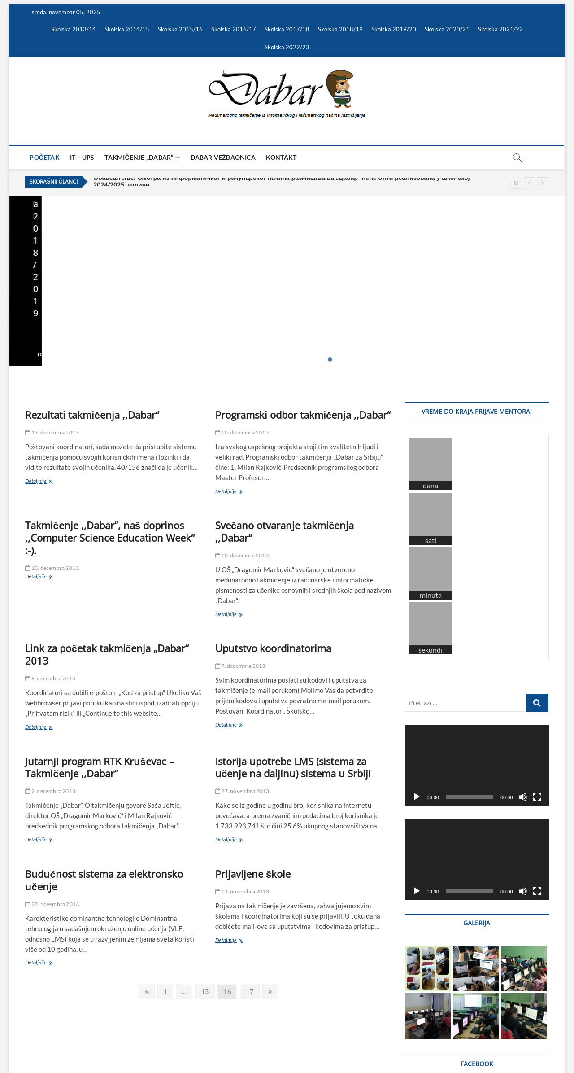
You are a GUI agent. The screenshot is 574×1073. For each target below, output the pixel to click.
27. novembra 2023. (325, 340)
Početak (45, 157)
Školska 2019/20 (393, 29)
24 (485, 359)
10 (390, 359)
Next (542, 182)
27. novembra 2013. (242, 791)
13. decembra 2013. (52, 432)
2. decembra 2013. (51, 791)
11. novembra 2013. (242, 891)
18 (444, 359)
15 (424, 359)
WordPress (127, 1043)
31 (532, 359)
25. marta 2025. (180, 340)
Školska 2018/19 (340, 29)
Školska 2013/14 (73, 29)
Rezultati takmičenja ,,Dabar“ (92, 414)
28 (511, 359)
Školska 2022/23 (287, 47)
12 (404, 359)
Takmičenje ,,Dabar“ (139, 157)
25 (491, 359)
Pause (516, 183)
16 (431, 359)
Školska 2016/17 (233, 29)
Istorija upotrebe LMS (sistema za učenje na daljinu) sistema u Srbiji (293, 767)
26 (498, 359)
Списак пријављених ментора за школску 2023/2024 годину (478, 316)
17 (437, 359)
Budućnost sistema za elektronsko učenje (104, 880)
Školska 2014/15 (126, 29)
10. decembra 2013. (242, 432)
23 (478, 359)
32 (538, 359)
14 (417, 359)
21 (464, 359)
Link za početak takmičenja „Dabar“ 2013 (106, 654)
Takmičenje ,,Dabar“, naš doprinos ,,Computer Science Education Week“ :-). (110, 537)
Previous (529, 182)
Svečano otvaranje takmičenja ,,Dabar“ (284, 531)
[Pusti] (416, 619)
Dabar (33, 1043)
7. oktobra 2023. (460, 340)
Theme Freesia (94, 1043)
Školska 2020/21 (447, 29)
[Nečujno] (522, 619)
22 (471, 359)
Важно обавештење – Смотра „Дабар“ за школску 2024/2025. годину (214, 316)
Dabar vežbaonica (223, 157)
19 (451, 359)
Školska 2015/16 (180, 29)
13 (411, 359)
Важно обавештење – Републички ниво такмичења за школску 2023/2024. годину (355, 310)
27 (505, 359)
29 (518, 359)
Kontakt (281, 157)
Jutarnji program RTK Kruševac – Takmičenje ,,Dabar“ (99, 767)
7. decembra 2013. (241, 665)
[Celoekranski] (537, 619)
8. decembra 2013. (51, 678)
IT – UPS (82, 157)
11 (397, 359)
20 (458, 359)
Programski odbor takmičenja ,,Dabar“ (303, 414)
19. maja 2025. (39, 340)
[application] (476, 588)
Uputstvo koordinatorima (273, 648)
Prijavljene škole (253, 873)
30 (525, 359)
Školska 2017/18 (287, 29)
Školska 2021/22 (500, 29)
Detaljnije (35, 354)
